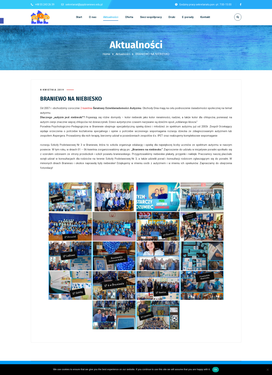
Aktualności (123, 54)
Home (106, 54)
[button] (2, 21)
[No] (267, 369)
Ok (215, 369)
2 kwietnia (86, 108)
